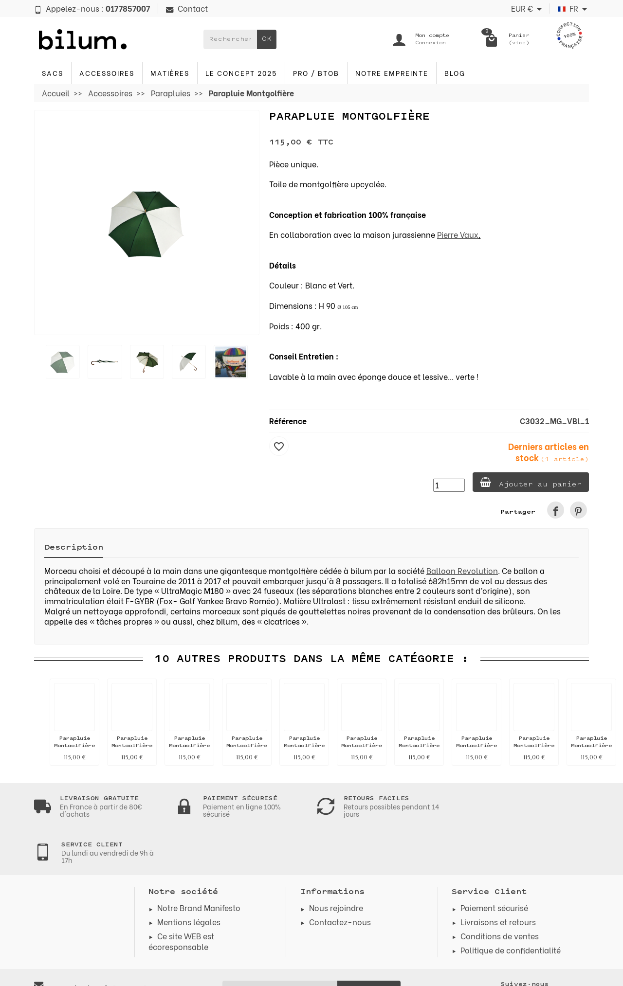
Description (73, 548)
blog (454, 73)
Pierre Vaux (457, 234)
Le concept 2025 (241, 73)
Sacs (52, 73)
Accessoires (106, 73)
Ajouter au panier (530, 482)
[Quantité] (448, 485)
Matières (169, 73)
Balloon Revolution (462, 570)
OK (267, 39)
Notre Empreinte (391, 73)
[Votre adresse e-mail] (280, 943)
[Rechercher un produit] (230, 39)
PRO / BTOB (316, 73)
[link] (555, 510)
